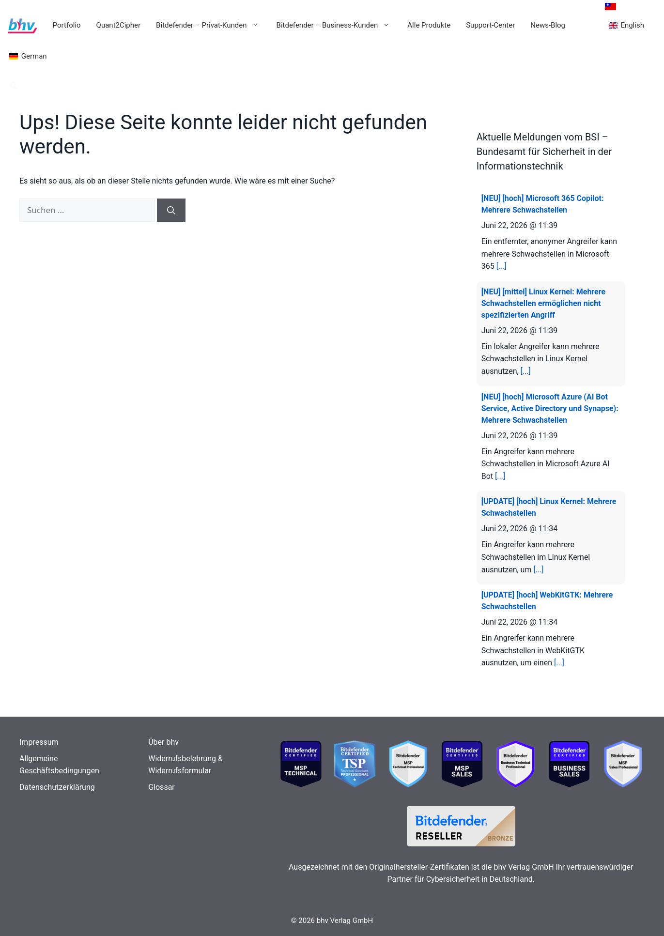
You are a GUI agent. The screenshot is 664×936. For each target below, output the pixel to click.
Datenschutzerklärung (57, 787)
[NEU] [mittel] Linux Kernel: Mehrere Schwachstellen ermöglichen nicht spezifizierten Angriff (543, 303)
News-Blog (547, 25)
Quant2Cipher (118, 25)
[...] (501, 266)
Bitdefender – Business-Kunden (338, 25)
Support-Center (490, 25)
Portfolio (67, 25)
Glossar (161, 787)
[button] (13, 86)
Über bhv (163, 742)
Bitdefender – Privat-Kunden (212, 25)
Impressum (39, 742)
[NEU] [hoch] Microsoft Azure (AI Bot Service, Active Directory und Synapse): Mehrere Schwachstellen (549, 408)
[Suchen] (171, 210)
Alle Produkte (428, 25)
